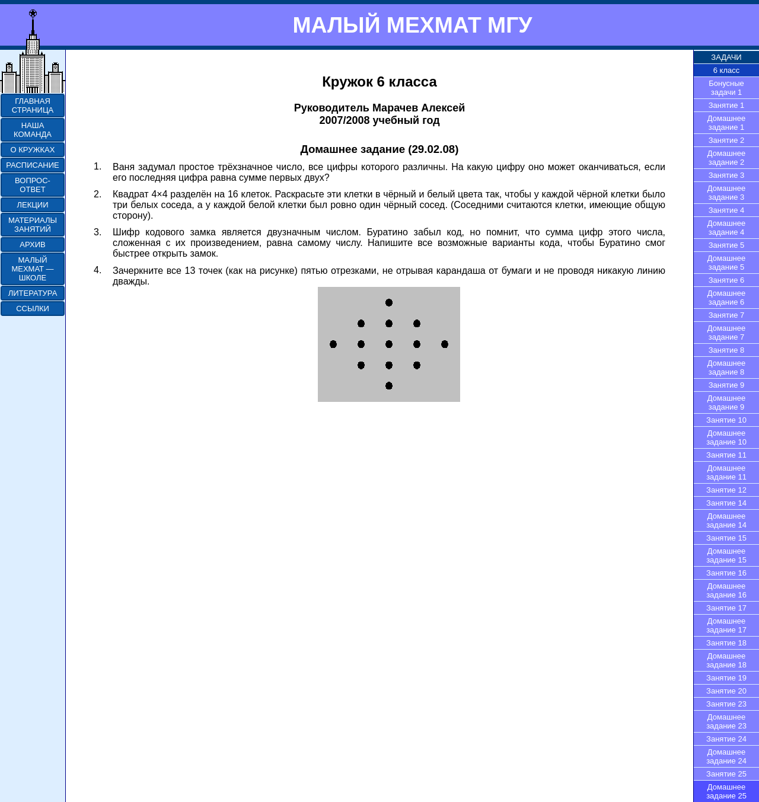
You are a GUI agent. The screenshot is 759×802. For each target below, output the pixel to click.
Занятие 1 (727, 105)
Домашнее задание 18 (726, 660)
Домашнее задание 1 (726, 123)
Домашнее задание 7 (726, 332)
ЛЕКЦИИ (32, 204)
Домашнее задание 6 (726, 297)
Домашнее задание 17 (726, 625)
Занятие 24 (726, 738)
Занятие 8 (727, 350)
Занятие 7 (727, 315)
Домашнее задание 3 (726, 193)
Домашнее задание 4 (726, 228)
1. (97, 166)
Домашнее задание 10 (726, 437)
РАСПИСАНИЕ (32, 165)
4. (97, 270)
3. (97, 232)
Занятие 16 (726, 572)
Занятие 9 (727, 385)
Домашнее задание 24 (726, 756)
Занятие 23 (726, 703)
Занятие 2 (727, 140)
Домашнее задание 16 (726, 590)
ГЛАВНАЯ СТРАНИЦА (32, 105)
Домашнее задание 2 (726, 158)
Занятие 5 (727, 245)
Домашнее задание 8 (726, 367)
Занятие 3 (727, 175)
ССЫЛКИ (32, 308)
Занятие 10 (726, 420)
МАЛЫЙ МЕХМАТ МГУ (412, 24)
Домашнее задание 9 (726, 402)
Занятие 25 (726, 773)
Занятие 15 (726, 537)
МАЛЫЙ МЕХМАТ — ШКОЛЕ (32, 268)
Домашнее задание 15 (726, 555)
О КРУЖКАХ (33, 149)
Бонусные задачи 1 (726, 88)
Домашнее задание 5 (726, 262)
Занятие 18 (726, 642)
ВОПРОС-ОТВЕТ (32, 185)
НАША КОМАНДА (33, 130)
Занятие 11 (726, 454)
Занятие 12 (726, 489)
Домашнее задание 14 (726, 520)
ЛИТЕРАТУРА (33, 293)
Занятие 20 (726, 690)
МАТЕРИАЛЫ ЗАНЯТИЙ (32, 225)
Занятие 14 (726, 503)
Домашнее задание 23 (726, 721)
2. (97, 194)
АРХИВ (32, 244)
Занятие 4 (727, 210)
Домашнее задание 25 (726, 791)
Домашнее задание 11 (726, 472)
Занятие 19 (726, 677)
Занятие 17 (726, 607)
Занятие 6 (727, 280)
